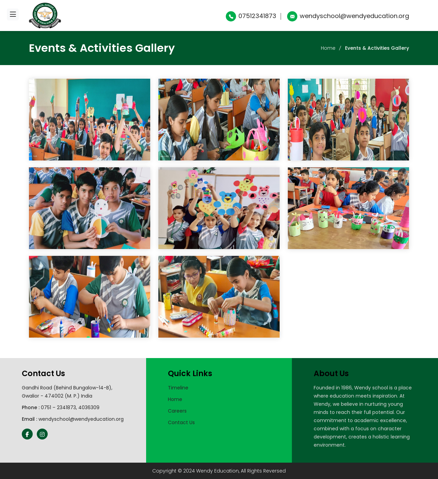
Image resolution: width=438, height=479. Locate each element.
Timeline (178, 387)
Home (328, 48)
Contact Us (181, 422)
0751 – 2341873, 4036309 (70, 407)
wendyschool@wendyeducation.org (348, 16)
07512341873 (251, 16)
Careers (177, 410)
